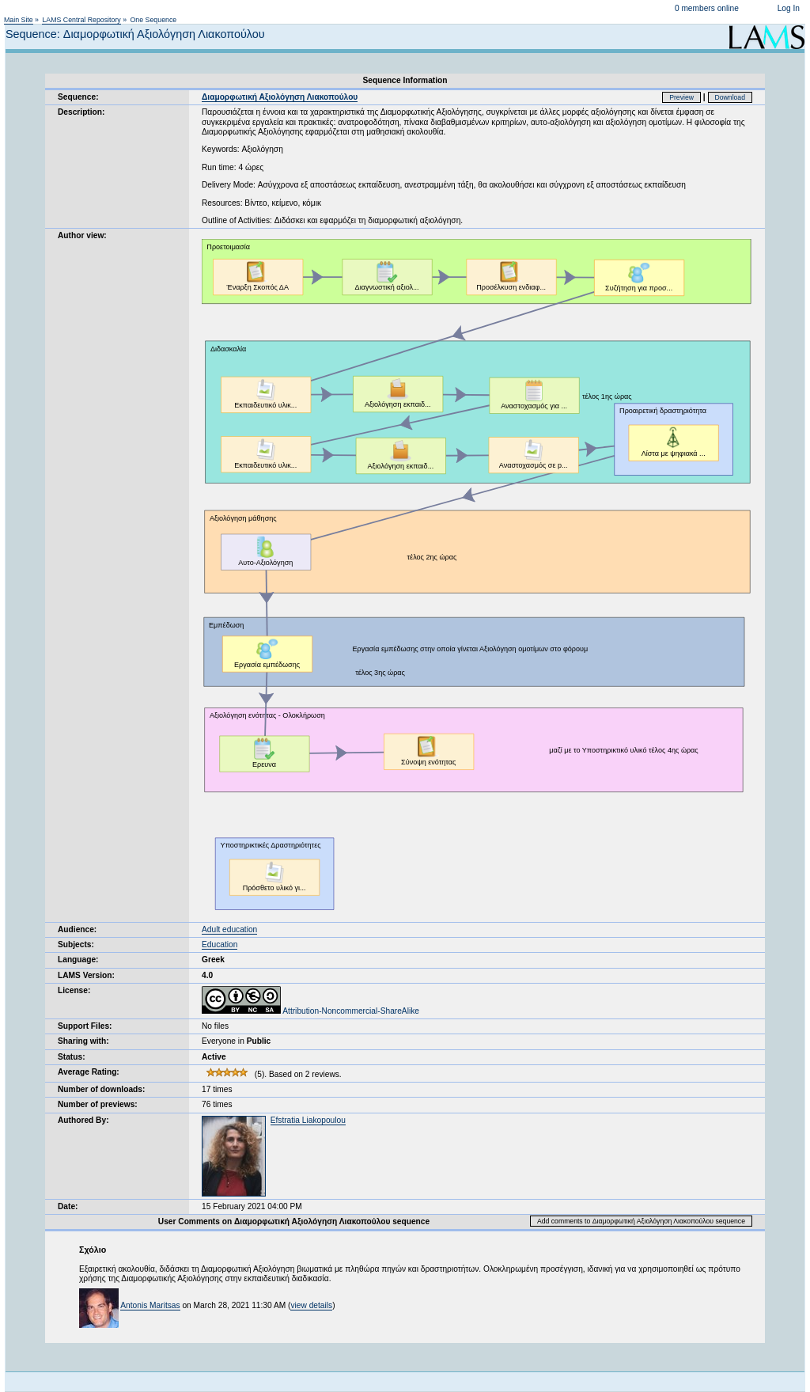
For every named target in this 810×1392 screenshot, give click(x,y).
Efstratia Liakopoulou (308, 1120)
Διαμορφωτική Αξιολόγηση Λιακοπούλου (280, 97)
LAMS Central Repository (81, 20)
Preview (681, 97)
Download (730, 97)
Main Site (18, 20)
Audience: (77, 929)
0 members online (707, 8)
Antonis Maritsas (150, 1305)
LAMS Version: (86, 975)
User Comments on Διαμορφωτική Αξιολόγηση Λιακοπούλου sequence (294, 1221)
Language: (78, 959)
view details (311, 1305)
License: (74, 990)
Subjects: (76, 944)
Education (219, 944)
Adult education (229, 929)
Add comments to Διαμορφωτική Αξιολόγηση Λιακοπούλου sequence (641, 1221)
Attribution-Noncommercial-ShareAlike (310, 1011)
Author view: (82, 235)
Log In (789, 8)
